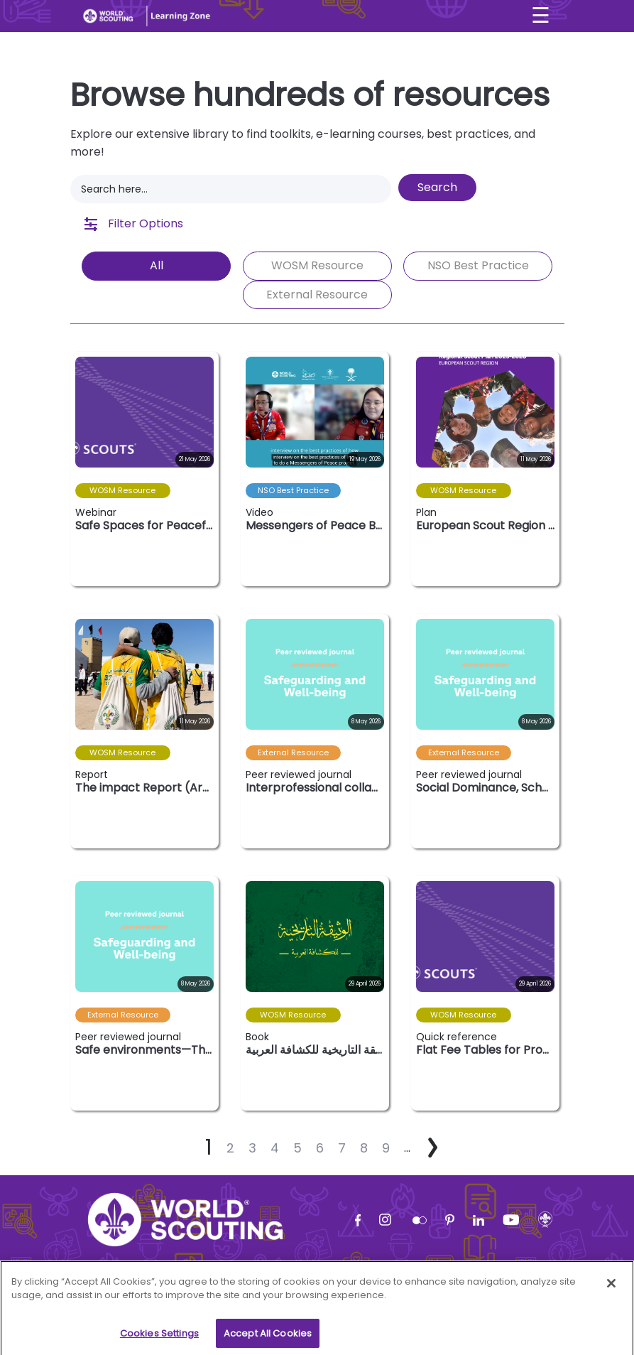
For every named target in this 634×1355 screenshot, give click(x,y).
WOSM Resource (317, 265)
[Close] (611, 1303)
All (156, 265)
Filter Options (133, 223)
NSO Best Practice (478, 265)
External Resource (317, 294)
